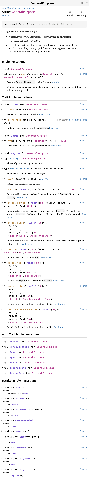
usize (23, 235)
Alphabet (47, 74)
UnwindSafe (17, 373)
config (12, 179)
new (23, 74)
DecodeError (32, 252)
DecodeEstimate (19, 168)
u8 (32, 189)
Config (14, 158)
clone (11, 109)
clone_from (14, 119)
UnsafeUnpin (18, 367)
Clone (14, 104)
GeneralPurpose (42, 3)
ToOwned (20, 447)
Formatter (39, 140)
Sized (25, 393)
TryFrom (25, 458)
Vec (15, 252)
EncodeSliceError (40, 235)
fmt (10, 140)
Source (5, 15)
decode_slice (16, 286)
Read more (44, 114)
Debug (14, 135)
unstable (73, 120)
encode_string (16, 202)
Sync (12, 357)
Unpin (13, 362)
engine (13, 8)
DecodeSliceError (40, 299)
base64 (5, 8)
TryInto (25, 469)
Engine (15, 153)
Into (23, 436)
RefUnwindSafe (19, 346)
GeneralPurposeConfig (17, 77)
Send (12, 352)
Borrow (19, 398)
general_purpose (26, 8)
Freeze (14, 341)
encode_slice (16, 222)
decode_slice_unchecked (23, 309)
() (21, 275)
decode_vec (14, 262)
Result (62, 140)
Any (17, 387)
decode (12, 249)
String (70, 189)
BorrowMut (22, 409)
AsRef (24, 189)
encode (12, 189)
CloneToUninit (25, 420)
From (18, 431)
